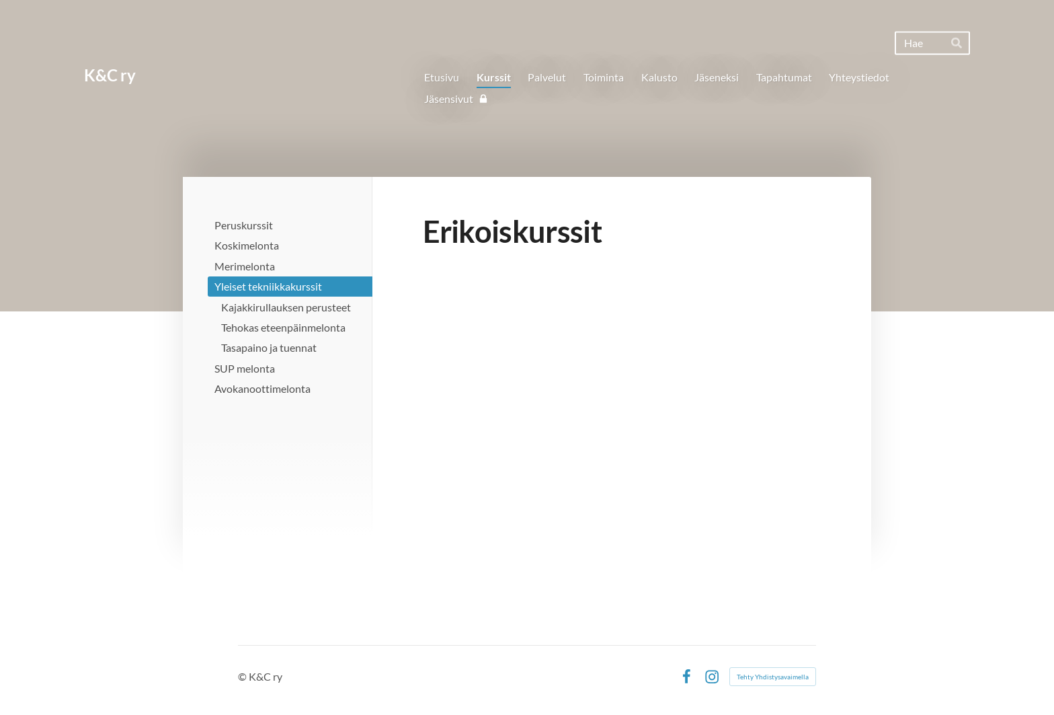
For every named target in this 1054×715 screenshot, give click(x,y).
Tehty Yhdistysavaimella (773, 677)
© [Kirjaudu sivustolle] (243, 676)
